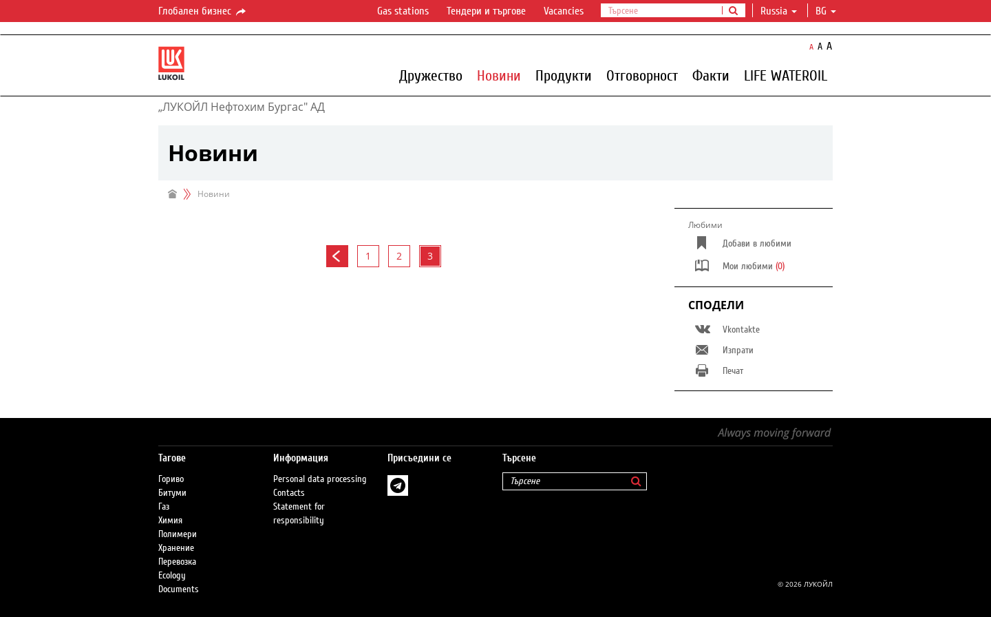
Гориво (171, 479)
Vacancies (564, 11)
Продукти (563, 75)
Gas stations (403, 11)
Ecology (172, 575)
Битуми (172, 493)
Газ (163, 506)
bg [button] (826, 11)
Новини (499, 75)
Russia (778, 11)
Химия (170, 520)
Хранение (176, 548)
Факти (710, 75)
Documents (178, 589)
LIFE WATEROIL (785, 75)
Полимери (177, 534)
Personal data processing (320, 479)
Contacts (289, 493)
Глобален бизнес (203, 12)
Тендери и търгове (486, 11)
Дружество (430, 75)
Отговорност (642, 75)
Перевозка (177, 561)
